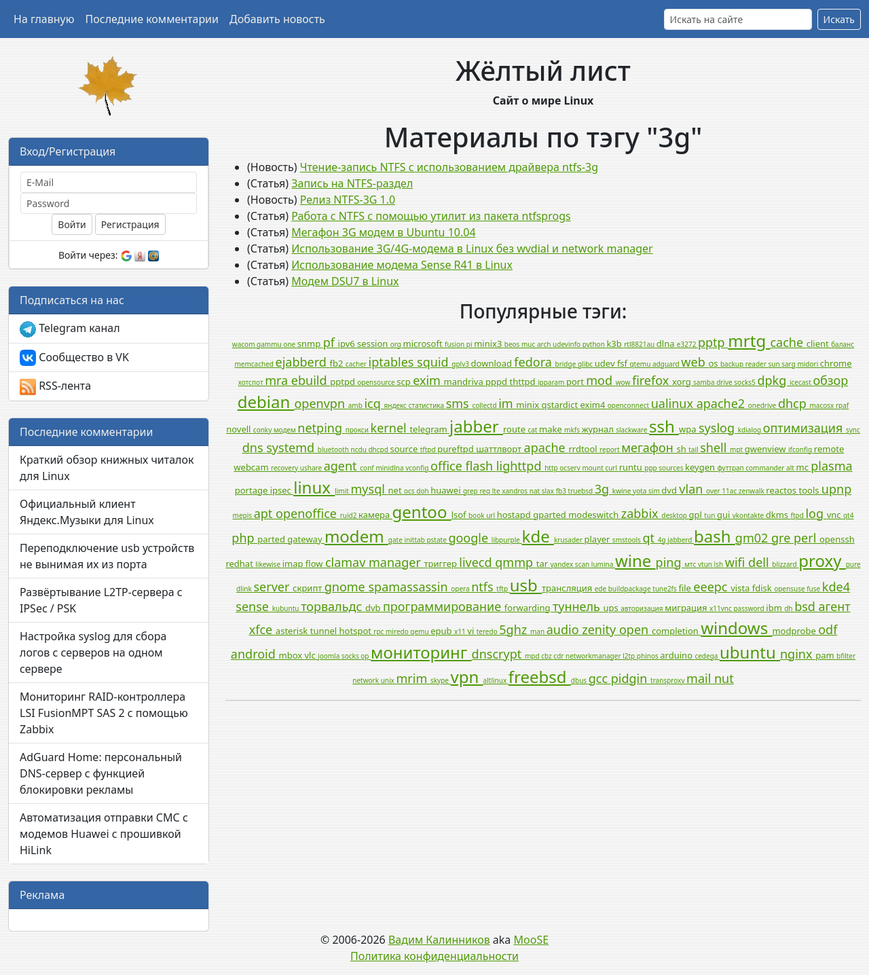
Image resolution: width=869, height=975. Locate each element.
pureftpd (456, 449)
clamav (347, 562)
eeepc (712, 586)
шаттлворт (499, 449)
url (491, 515)
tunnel (324, 631)
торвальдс (333, 606)
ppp (651, 468)
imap (294, 563)
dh (789, 608)
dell (760, 562)
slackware (632, 430)
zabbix (641, 513)
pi (470, 344)
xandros (516, 491)
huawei (446, 490)
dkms (778, 515)
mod (600, 380)
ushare (312, 468)
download (493, 363)
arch (545, 344)
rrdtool (583, 449)
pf (330, 342)
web (694, 362)
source (405, 449)
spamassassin (409, 586)
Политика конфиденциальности (434, 956)
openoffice (308, 513)
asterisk (293, 631)
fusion (455, 344)
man (538, 631)
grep (471, 491)
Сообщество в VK (74, 358)
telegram (429, 429)
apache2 (722, 403)
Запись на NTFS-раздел (352, 183)
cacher (357, 364)
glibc (586, 364)
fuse (814, 588)
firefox (652, 380)
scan (583, 564)
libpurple (507, 540)
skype (440, 680)
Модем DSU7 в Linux (345, 281)
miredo (398, 631)
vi (471, 631)
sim (654, 491)
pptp (713, 342)
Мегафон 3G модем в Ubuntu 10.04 (383, 232)
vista (741, 588)
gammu (270, 344)
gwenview (766, 449)
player (598, 539)
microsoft (424, 343)
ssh (664, 426)
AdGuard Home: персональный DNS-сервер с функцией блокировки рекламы (101, 773)
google (469, 538)
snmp (310, 343)
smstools (627, 540)
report (610, 449)
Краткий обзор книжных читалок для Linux (106, 467)
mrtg (749, 340)
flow (315, 563)
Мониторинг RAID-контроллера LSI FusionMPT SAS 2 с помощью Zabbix (104, 713)
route (515, 429)
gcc (600, 678)
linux (314, 487)
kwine (622, 491)
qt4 (848, 515)
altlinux (496, 680)
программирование (443, 606)
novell (239, 429)
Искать (839, 19)
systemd (292, 447)
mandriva (464, 381)
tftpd (429, 449)
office (447, 466)
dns (254, 447)
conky (263, 430)
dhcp (794, 403)
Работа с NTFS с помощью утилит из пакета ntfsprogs (430, 215)
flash (480, 466)
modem (356, 536)
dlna (667, 343)
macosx (822, 405)
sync (853, 430)
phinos (649, 656)
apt (265, 513)
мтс (691, 564)
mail (700, 678)
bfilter (845, 656)
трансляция (568, 588)
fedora (534, 362)
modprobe (795, 631)
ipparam (552, 382)
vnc (835, 515)
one (290, 344)
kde (538, 536)
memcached (254, 364)
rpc (379, 631)
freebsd (540, 676)
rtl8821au (640, 344)
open (635, 629)
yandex (562, 564)
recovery (285, 468)
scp (404, 381)
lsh (719, 564)
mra (278, 380)
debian (266, 401)
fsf (623, 363)
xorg (682, 381)
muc (529, 344)
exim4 (594, 405)
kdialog (750, 430)
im (507, 403)
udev (606, 363)
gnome (347, 586)
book (477, 515)
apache (546, 447)
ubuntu (750, 652)
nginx (797, 654)
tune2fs (665, 588)
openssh (837, 539)
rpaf (842, 405)
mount (593, 468)
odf (827, 629)
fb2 (338, 363)
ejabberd (303, 362)
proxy (821, 560)
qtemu (640, 364)
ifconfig (801, 449)
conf (367, 468)
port (576, 381)
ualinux (674, 403)
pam (825, 655)
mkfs (573, 430)
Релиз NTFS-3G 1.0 (347, 199)
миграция (687, 608)
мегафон (648, 447)
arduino (677, 655)
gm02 (753, 538)
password (749, 608)
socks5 (745, 382)
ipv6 (348, 343)
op (365, 656)
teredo (488, 631)
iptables (393, 362)
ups (612, 608)
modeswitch (594, 515)
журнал (599, 429)
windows (736, 628)
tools (809, 490)
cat (533, 430)
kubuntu (286, 608)
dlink (244, 588)
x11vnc (721, 608)
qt (649, 538)
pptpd (343, 381)
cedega (707, 656)
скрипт (309, 588)
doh (423, 491)
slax (549, 491)
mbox (292, 655)
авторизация (643, 608)
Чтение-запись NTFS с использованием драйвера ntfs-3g (449, 167)
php (244, 538)
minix (528, 405)
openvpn (321, 403)
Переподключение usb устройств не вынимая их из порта (107, 556)
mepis (243, 515)
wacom (244, 344)
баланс (842, 344)
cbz (547, 656)
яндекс (396, 405)
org (396, 344)
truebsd (581, 491)
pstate (437, 540)
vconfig (417, 468)
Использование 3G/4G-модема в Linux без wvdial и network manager (471, 248)
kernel (390, 428)
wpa (689, 429)
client (819, 343)
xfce (262, 629)
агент (835, 606)
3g (603, 489)
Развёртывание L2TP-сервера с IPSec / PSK (101, 600)
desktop (674, 515)
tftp (502, 588)
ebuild (310, 380)
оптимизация (804, 428)
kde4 (836, 586)
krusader (569, 540)
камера (375, 515)
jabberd (680, 540)
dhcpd (379, 449)
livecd (477, 562)
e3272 (687, 344)
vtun (706, 564)
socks (350, 656)
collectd (485, 405)
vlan (692, 489)
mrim (413, 678)
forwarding (528, 608)
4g (662, 540)
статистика (427, 405)
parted (272, 539)
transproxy (668, 680)
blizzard (785, 564)
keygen (701, 467)
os (714, 363)
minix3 (489, 343)
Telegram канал (70, 328)
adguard (666, 364)
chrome (836, 363)
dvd (670, 490)
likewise (268, 564)
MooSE (531, 939)
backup (732, 364)
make (551, 429)
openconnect (629, 405)
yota (640, 491)
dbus (580, 680)
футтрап (731, 468)
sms (459, 403)
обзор (830, 380)
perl (806, 538)
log (815, 513)
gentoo (421, 511)
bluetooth (334, 449)
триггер (442, 563)
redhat (240, 563)
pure (853, 564)
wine (635, 560)
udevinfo (568, 344)
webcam (252, 467)
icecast (801, 382)
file (685, 588)
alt (791, 468)
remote (829, 449)
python (595, 344)
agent (342, 466)
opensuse (790, 588)
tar (543, 563)
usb (526, 585)
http (551, 468)
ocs (410, 491)
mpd (533, 656)
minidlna (390, 468)
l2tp (630, 656)
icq (374, 403)
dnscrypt (498, 654)
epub (442, 631)
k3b (615, 343)
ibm (775, 608)
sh (683, 449)
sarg (789, 364)
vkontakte (749, 515)
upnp (836, 489)
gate (396, 540)
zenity (600, 629)
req (485, 491)
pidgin (630, 678)
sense (254, 606)
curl (611, 468)
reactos (782, 490)
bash (714, 536)
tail (694, 449)
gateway (306, 539)
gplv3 (460, 364)
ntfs (483, 586)
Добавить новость (277, 19)
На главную (44, 19)
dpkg (773, 380)
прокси (358, 430)
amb (356, 405)
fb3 (562, 491)
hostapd (515, 515)
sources (672, 468)
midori (808, 364)
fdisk (763, 588)
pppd (497, 381)
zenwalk (752, 491)
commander (765, 468)
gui (725, 515)
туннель (578, 606)
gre (782, 538)
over (714, 491)
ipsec (282, 490)
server (273, 586)
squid (434, 362)
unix (388, 680)
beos (512, 344)
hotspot (356, 631)
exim (428, 380)
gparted (550, 515)
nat (536, 491)
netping (321, 428)
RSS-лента (55, 386)
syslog (718, 428)
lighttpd (520, 466)
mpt (737, 449)
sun (774, 364)
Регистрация (130, 224)
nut (724, 678)
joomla (329, 656)
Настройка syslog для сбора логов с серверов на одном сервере (93, 652)
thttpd (523, 381)
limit (342, 491)
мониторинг (421, 652)
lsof (459, 515)
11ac (730, 491)
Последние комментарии (152, 19)
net (396, 490)
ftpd (797, 515)
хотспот (251, 382)
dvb (374, 608)
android (255, 654)
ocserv (570, 468)
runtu (632, 467)
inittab (415, 540)
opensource (376, 382)
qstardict (561, 405)
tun (710, 515)
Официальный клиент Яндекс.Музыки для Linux (87, 512)
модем (285, 430)
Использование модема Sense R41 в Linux (402, 264)
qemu (420, 631)
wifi (736, 562)
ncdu (360, 449)
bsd (806, 606)
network (366, 680)
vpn (467, 676)
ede (601, 588)
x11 (460, 631)
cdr (559, 656)
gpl (697, 515)
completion (676, 631)
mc (803, 467)
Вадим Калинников (439, 939)
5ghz (514, 629)
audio (565, 629)
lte (497, 491)
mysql (369, 489)
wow (624, 382)
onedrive (763, 405)
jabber (476, 426)
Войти (72, 224)
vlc (311, 655)
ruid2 (349, 515)
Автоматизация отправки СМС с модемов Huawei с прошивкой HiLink (104, 834)
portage (252, 490)
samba (704, 382)
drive (725, 382)
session (373, 343)
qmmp (515, 562)
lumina (603, 564)
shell (715, 447)
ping (670, 562)
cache (788, 342)
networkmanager (594, 656)
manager (396, 562)
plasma (831, 466)
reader (757, 364)
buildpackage (630, 588)
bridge (566, 364)
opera (461, 588)
